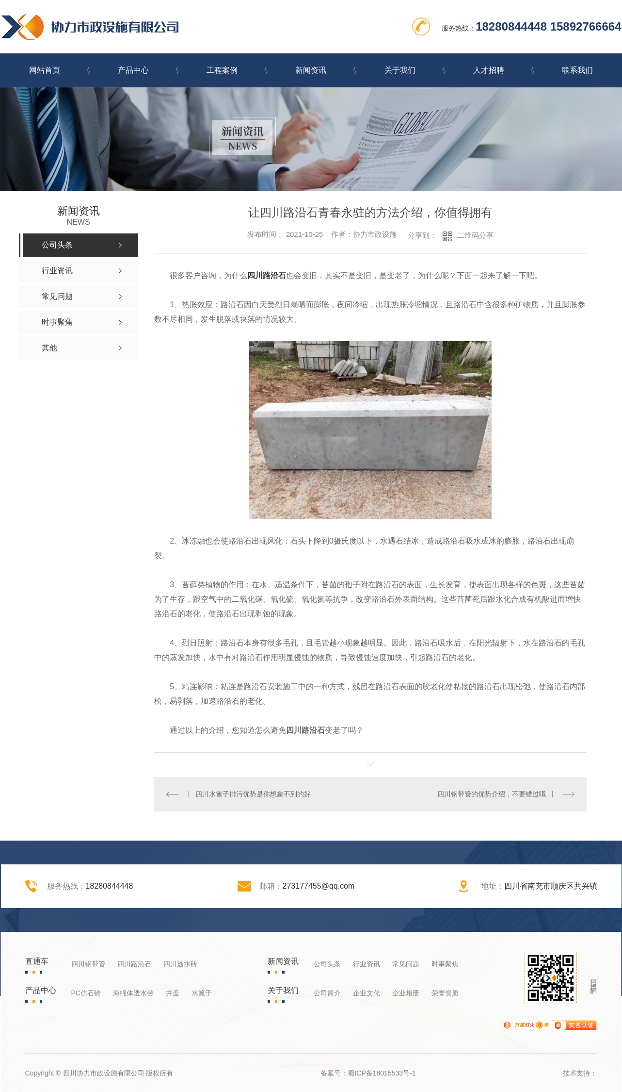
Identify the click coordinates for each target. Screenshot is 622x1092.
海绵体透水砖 (133, 993)
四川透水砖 (180, 964)
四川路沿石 (266, 275)
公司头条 (327, 964)
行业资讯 (366, 964)
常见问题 (405, 964)
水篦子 (201, 993)
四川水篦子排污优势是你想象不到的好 (253, 794)
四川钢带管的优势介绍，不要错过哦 (491, 794)
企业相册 (405, 993)
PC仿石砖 (86, 993)
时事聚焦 (445, 964)
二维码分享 (475, 235)
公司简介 (327, 993)
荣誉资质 (445, 993)
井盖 (172, 993)
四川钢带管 (88, 964)
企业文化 (366, 993)
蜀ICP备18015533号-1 (381, 1073)
